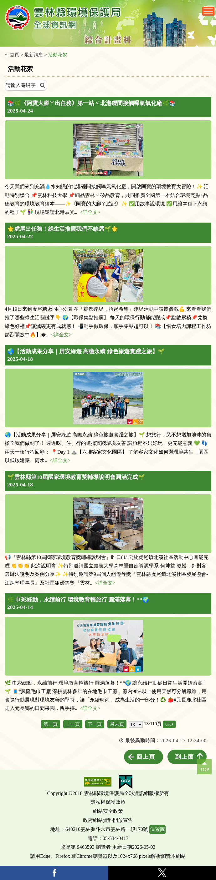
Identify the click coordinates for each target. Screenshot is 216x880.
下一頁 (95, 724)
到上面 (184, 757)
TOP (204, 769)
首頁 (14, 54)
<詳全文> (90, 212)
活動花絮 (57, 54)
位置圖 (157, 829)
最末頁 (117, 724)
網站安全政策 (108, 811)
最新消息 (33, 54)
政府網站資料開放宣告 (108, 820)
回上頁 (145, 757)
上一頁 (73, 724)
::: (7, 54)
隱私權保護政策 (108, 802)
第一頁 (51, 724)
